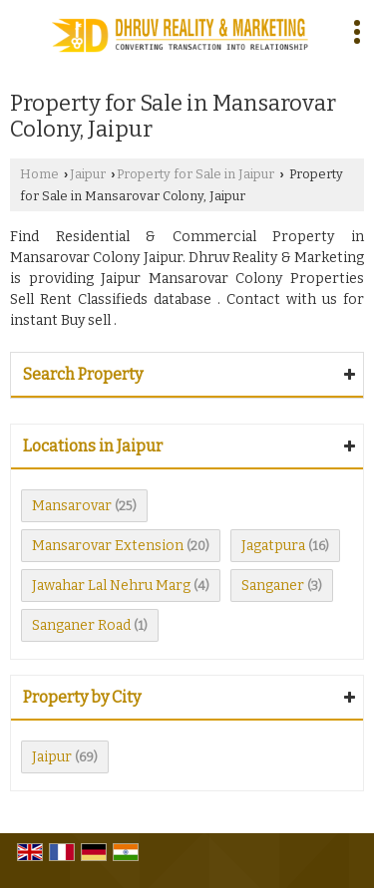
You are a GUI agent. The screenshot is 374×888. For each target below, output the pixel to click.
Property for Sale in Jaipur (195, 173)
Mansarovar (72, 505)
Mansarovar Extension (108, 545)
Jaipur (88, 173)
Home (39, 173)
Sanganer (272, 585)
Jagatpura (273, 545)
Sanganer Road (81, 625)
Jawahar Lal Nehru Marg (111, 585)
